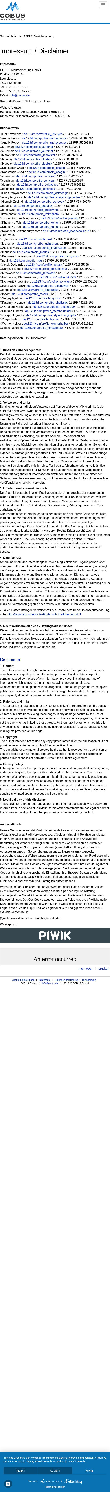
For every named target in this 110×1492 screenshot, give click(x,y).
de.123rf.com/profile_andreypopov (44, 138)
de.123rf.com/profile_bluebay (33, 159)
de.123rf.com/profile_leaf (35, 239)
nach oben (86, 968)
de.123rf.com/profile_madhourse (44, 247)
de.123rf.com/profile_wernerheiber (46, 323)
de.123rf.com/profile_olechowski (48, 285)
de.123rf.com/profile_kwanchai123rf (66, 231)
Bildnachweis (89, 980)
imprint (48, 1487)
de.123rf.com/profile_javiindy (59, 218)
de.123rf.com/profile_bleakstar (35, 155)
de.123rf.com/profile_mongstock (58, 256)
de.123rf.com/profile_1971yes (43, 134)
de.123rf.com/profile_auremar (34, 146)
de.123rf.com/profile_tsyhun (41, 319)
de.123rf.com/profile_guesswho (37, 209)
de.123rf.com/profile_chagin (47, 167)
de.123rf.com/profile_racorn (30, 294)
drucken (104, 968)
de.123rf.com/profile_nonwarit (51, 281)
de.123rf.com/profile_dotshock (35, 188)
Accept (55, 1470)
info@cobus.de (19, 95)
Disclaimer (10, 659)
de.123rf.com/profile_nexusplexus (45, 268)
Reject (20, 1470)
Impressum (44, 980)
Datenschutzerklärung (66, 980)
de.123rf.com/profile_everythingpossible (54, 197)
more (89, 1470)
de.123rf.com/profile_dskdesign (48, 193)
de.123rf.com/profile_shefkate (47, 302)
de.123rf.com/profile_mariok (31, 252)
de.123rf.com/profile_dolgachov (37, 184)
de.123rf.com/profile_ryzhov (43, 298)
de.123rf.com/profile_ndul (26, 260)
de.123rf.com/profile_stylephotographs (51, 315)
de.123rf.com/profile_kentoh (41, 222)
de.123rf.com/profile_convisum (36, 176)
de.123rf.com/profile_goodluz (33, 205)
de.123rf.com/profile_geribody (44, 201)
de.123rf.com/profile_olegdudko (37, 289)
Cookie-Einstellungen (23, 980)
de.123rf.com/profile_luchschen (37, 243)
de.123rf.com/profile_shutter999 (54, 306)
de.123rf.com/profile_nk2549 (57, 277)
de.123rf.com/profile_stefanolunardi (48, 311)
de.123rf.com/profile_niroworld (35, 273)
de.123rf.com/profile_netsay (44, 264)
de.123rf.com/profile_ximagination (42, 327)
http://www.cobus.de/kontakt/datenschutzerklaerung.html (44, 614)
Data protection (58, 1487)
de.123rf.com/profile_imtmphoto (38, 214)
